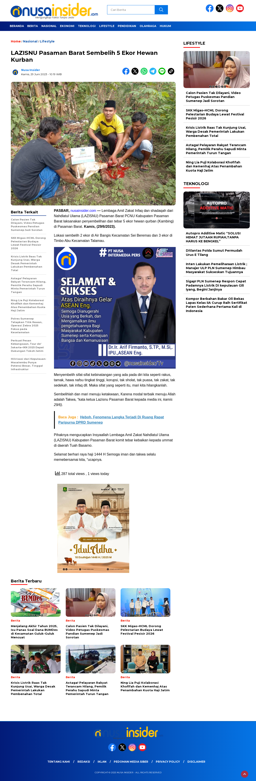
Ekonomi (67, 26)
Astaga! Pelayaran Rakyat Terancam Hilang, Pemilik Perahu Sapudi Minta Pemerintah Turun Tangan (216, 149)
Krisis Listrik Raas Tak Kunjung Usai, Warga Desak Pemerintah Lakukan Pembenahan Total (216, 132)
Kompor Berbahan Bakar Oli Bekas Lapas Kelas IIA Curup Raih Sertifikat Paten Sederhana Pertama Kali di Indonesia (216, 305)
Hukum (165, 26)
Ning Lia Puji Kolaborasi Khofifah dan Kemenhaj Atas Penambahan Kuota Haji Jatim (214, 166)
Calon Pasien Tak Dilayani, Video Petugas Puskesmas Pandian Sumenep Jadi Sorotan (213, 97)
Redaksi (83, 761)
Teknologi (87, 26)
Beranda (17, 26)
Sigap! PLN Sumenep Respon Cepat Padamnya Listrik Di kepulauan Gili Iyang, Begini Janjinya (216, 285)
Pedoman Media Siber (131, 761)
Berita (32, 26)
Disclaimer (196, 761)
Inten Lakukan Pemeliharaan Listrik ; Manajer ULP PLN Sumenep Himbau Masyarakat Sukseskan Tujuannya (216, 268)
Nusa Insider (30, 70)
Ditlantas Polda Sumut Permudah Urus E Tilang (214, 253)
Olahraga (148, 26)
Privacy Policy (168, 761)
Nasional (49, 26)
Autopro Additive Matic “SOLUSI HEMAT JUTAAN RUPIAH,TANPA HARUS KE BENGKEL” (213, 237)
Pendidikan (127, 26)
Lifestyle (106, 26)
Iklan (102, 761)
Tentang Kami (58, 761)
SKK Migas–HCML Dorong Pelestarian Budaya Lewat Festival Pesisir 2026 (215, 114)
